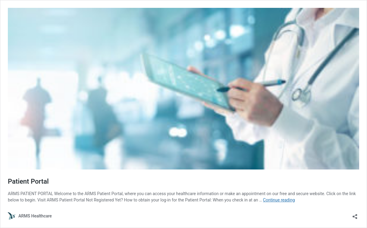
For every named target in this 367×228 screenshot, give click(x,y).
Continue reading (279, 200)
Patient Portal (28, 181)
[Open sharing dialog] (355, 214)
